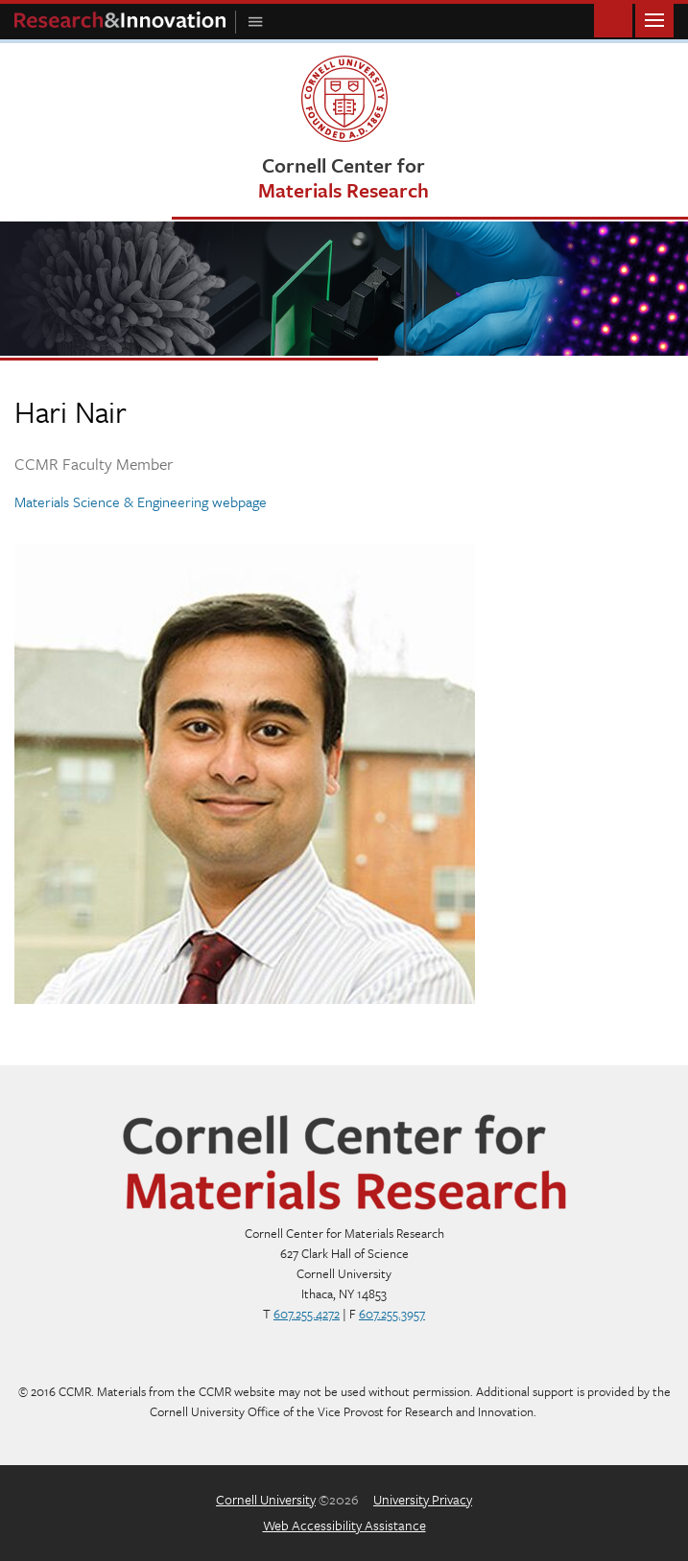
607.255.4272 (306, 1313)
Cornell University (266, 1499)
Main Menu (654, 18)
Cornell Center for (343, 177)
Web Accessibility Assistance (344, 1525)
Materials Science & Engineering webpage (140, 501)
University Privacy (422, 1499)
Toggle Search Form (613, 18)
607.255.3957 (392, 1313)
